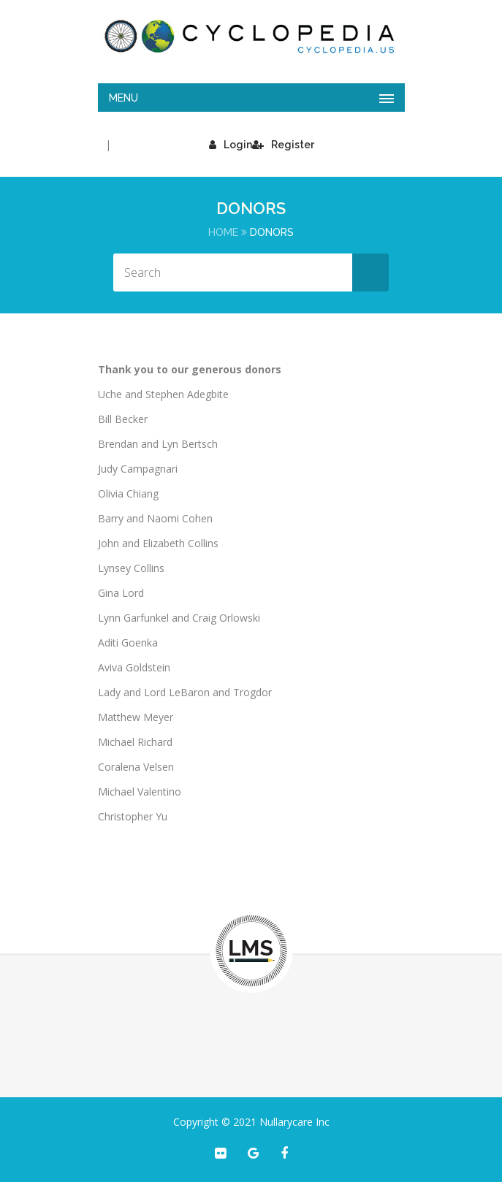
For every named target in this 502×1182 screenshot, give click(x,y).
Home (223, 232)
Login (230, 144)
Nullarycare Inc (294, 1122)
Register (283, 144)
